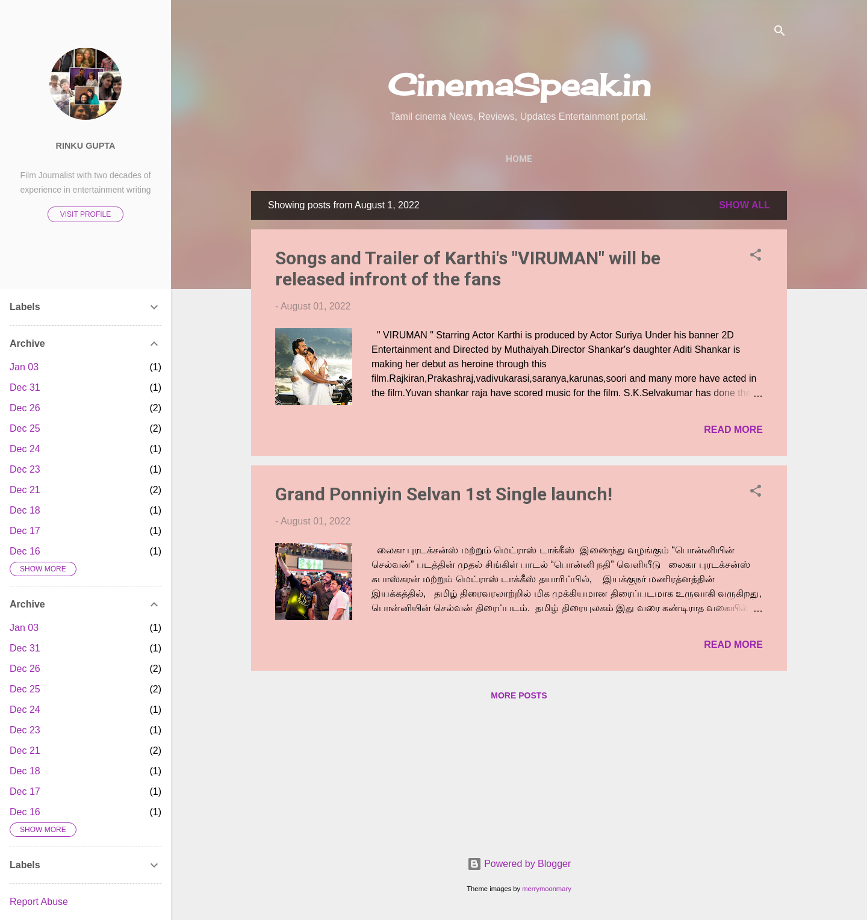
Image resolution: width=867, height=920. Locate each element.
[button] (755, 256)
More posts (519, 695)
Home (519, 159)
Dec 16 (25, 551)
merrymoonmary (546, 888)
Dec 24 (25, 449)
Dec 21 (25, 490)
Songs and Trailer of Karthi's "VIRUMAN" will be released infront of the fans (467, 268)
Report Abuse (39, 902)
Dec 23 (25, 469)
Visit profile (85, 214)
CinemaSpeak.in (519, 84)
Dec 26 (25, 408)
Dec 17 (25, 531)
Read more (733, 429)
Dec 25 (25, 428)
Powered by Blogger (519, 864)
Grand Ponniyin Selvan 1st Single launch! (443, 494)
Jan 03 (24, 367)
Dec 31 (25, 387)
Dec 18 (25, 510)
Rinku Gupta (86, 146)
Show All (744, 205)
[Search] (779, 32)
